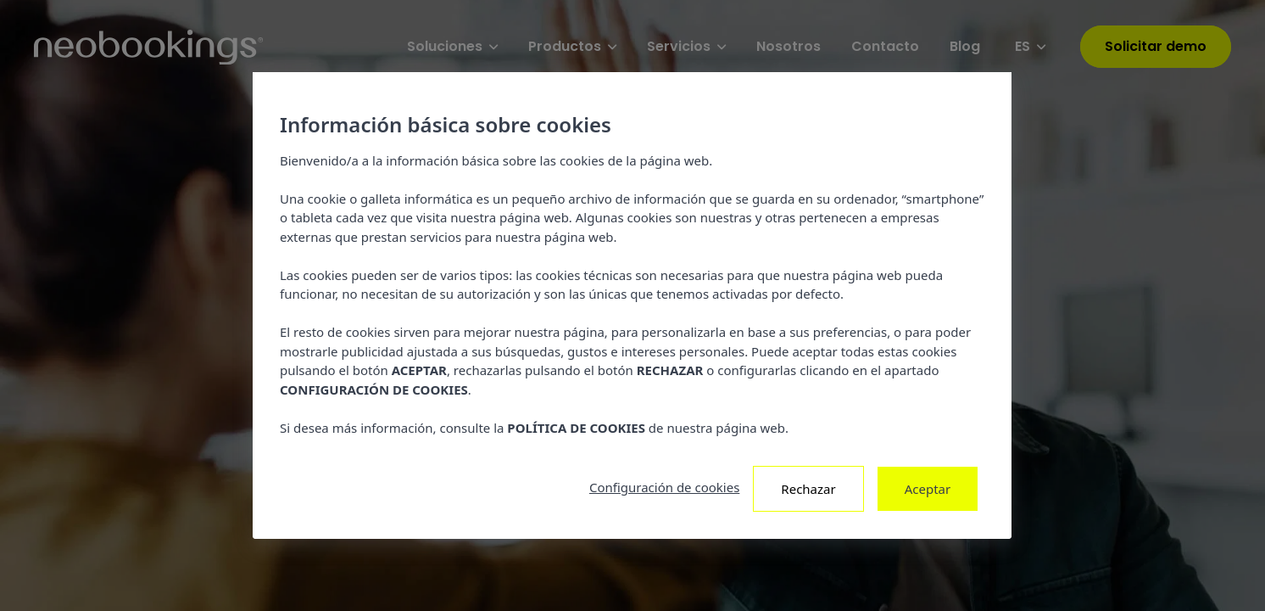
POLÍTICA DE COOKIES (577, 427)
